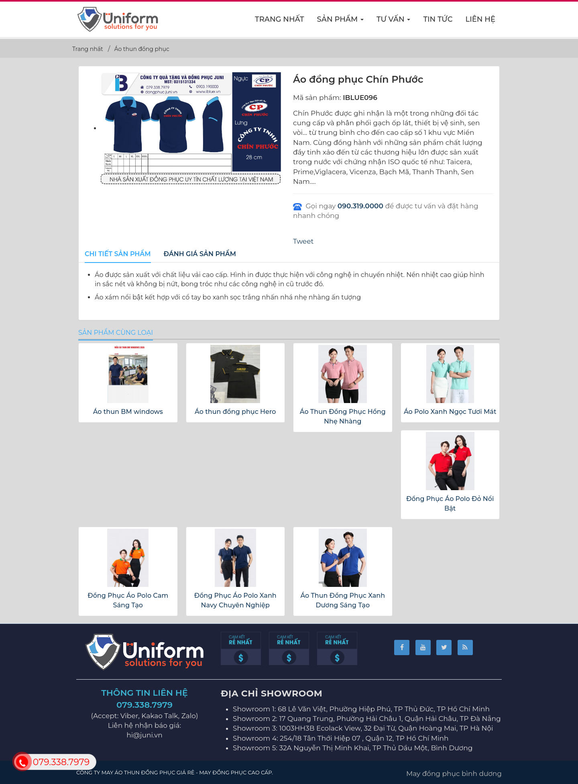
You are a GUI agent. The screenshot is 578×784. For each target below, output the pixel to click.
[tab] (118, 254)
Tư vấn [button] (394, 22)
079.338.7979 (144, 705)
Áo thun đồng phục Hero (235, 411)
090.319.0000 (360, 206)
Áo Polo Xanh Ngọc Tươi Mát (450, 411)
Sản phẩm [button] (340, 22)
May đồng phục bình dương (454, 774)
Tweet (303, 241)
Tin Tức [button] (437, 19)
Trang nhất (279, 19)
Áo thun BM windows (128, 411)
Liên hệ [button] (480, 19)
